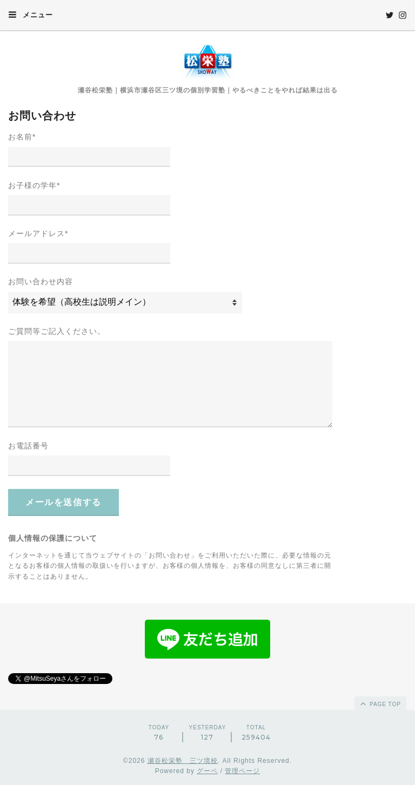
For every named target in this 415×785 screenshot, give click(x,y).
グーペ (207, 771)
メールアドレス (38, 233)
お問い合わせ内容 (40, 281)
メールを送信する (63, 502)
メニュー (30, 14)
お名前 (22, 136)
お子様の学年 (34, 185)
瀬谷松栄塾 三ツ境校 (183, 760)
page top (380, 703)
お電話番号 (28, 445)
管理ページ (242, 771)
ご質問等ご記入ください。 (56, 331)
